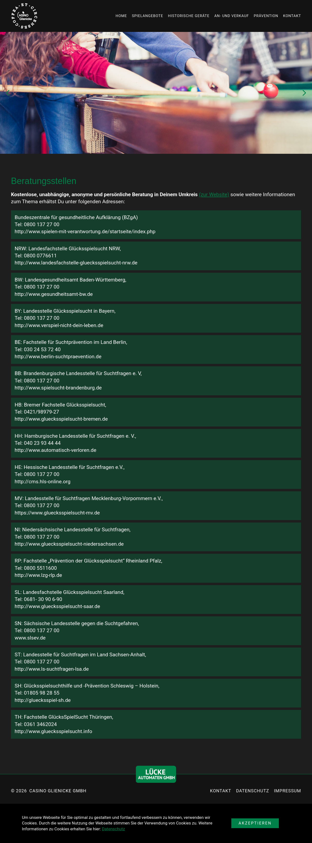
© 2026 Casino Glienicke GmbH (49, 790)
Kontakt (292, 16)
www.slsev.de (30, 638)
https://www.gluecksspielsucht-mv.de (57, 513)
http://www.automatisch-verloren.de (55, 450)
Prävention (266, 16)
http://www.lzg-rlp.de (38, 575)
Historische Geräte (188, 16)
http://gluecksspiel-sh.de (43, 700)
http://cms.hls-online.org (42, 481)
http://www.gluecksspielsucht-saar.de (57, 606)
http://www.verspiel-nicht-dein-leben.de (59, 325)
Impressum (287, 790)
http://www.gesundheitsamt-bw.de (54, 294)
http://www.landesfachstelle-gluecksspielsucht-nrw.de (76, 263)
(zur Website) (214, 194)
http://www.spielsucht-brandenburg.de (58, 388)
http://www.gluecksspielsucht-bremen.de (61, 419)
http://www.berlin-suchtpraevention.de (58, 356)
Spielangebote (147, 16)
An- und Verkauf (231, 16)
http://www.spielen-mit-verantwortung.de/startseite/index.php (85, 231)
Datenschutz (113, 828)
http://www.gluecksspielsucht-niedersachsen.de (69, 544)
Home (121, 16)
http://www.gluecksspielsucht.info (53, 731)
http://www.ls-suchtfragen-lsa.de (52, 669)
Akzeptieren (255, 823)
